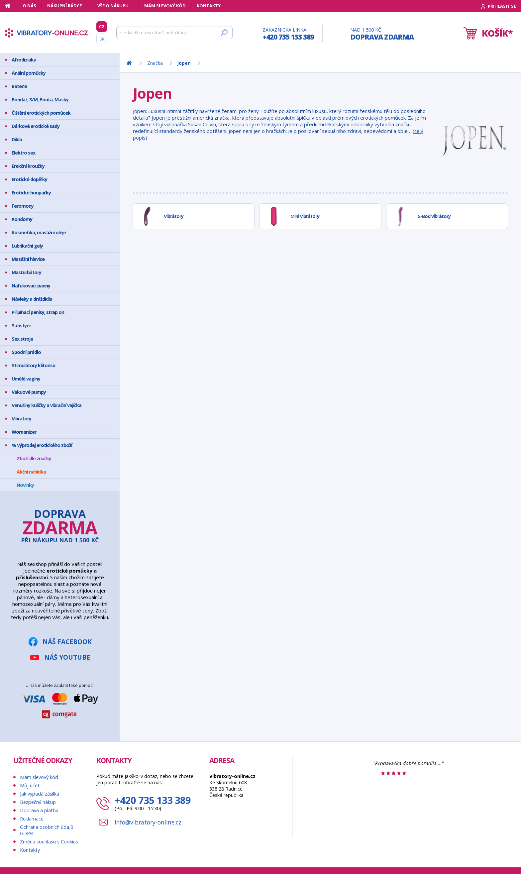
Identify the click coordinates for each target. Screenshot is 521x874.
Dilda (17, 139)
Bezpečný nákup (38, 802)
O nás (29, 6)
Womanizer (24, 432)
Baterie (19, 86)
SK (101, 39)
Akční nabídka (31, 472)
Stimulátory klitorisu (33, 365)
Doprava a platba (39, 810)
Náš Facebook (67, 641)
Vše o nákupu (113, 6)
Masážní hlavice (28, 259)
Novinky (25, 485)
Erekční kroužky (28, 166)
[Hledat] (174, 32)
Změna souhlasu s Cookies (49, 841)
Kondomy (22, 219)
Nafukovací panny (31, 285)
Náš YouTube (67, 657)
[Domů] (11, 5)
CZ (102, 27)
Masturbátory (26, 272)
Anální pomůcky (29, 73)
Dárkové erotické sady (35, 126)
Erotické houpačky (31, 192)
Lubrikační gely (27, 246)
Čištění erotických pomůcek (41, 113)
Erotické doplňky (29, 179)
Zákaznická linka (288, 34)
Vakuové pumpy (29, 392)
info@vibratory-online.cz (148, 822)
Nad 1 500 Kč (382, 34)
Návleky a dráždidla (32, 299)
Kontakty (209, 6)
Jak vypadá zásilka (39, 794)
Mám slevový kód (165, 6)
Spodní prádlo (26, 352)
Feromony (23, 206)
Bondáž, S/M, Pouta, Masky (40, 99)
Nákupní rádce (64, 6)
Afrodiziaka (24, 59)
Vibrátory (21, 418)
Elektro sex (23, 153)
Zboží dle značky (34, 458)
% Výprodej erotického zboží (42, 445)
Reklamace (32, 819)
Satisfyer (21, 325)
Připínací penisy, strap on (38, 312)
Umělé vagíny (26, 379)
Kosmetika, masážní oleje (39, 232)
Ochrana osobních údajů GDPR (46, 830)
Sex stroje (22, 339)
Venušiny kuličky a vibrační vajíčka (46, 405)
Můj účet (30, 785)
